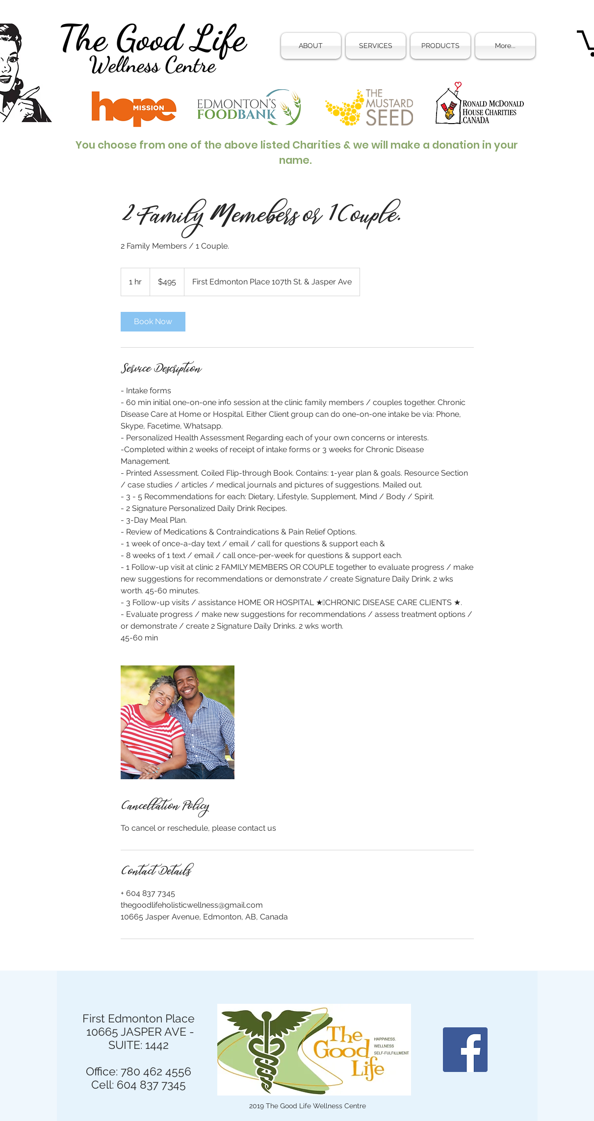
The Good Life (152, 38)
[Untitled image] (177, 722)
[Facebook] (465, 1049)
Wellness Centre (152, 64)
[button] (375, 46)
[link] (153, 321)
